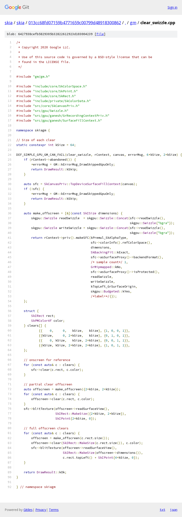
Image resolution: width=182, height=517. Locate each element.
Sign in (172, 7)
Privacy (40, 509)
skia (9, 22)
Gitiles (28, 509)
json (173, 509)
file (100, 34)
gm (133, 22)
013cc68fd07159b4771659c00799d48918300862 (74, 22)
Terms (54, 509)
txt (162, 509)
